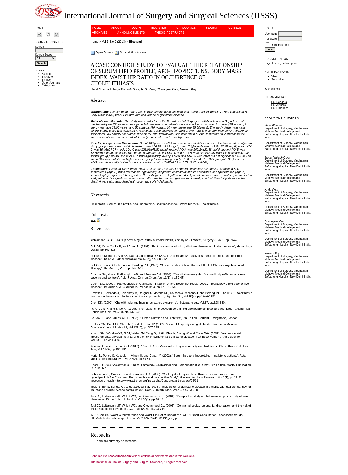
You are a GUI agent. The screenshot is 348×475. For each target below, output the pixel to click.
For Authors (278, 105)
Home (96, 27)
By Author (48, 76)
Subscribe (277, 79)
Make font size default (48, 34)
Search (212, 27)
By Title (46, 79)
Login (136, 27)
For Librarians (279, 107)
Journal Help (272, 88)
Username (271, 33)
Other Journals (51, 82)
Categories (48, 85)
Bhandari (135, 41)
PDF (93, 220)
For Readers (279, 102)
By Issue (47, 73)
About (116, 27)
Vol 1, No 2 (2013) (114, 41)
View (274, 76)
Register (158, 27)
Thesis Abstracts (169, 32)
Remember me (280, 44)
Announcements (131, 32)
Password (271, 38)
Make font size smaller (39, 34)
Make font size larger (56, 34)
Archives (99, 32)
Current (235, 27)
